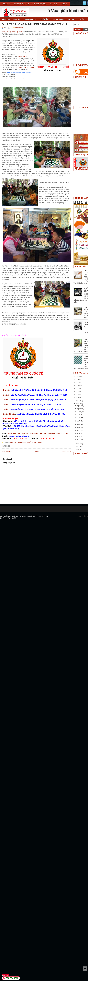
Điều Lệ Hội (6, 4)
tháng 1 (78, 439)
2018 (77, 397)
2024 (77, 379)
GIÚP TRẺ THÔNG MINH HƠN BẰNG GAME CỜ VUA (34, 24)
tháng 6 (78, 424)
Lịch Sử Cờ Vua (60, 18)
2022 (77, 385)
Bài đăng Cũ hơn (66, 451)
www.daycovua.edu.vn (14, 72)
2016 (77, 404)
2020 (77, 391)
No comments (19, 28)
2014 (77, 447)
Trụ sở (6, 390)
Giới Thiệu (18, 18)
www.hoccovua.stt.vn (58, 433)
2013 (77, 450)
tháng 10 (78, 412)
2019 (77, 394)
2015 (77, 444)
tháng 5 (78, 427)
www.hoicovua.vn (27, 72)
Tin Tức (83, 18)
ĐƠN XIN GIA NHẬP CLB (39, 4)
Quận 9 (6, 409)
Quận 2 (6, 395)
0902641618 (11, 74)
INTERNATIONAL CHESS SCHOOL (23, 67)
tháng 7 (78, 421)
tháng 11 (78, 409)
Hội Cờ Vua (6, 19)
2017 (77, 401)
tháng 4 (78, 430)
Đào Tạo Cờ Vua (32, 18)
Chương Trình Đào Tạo (21, 4)
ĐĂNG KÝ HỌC (54, 4)
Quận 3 (6, 399)
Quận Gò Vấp (9, 414)
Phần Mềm (46, 18)
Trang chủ (37, 451)
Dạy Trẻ (72, 18)
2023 (77, 382)
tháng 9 (78, 415)
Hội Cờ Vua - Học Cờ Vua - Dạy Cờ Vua (23, 516)
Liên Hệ (64, 4)
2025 (77, 376)
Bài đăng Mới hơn (6, 451)
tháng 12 (78, 406)
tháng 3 (78, 433)
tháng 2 (78, 436)
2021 (77, 388)
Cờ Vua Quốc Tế (22, 56)
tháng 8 (78, 418)
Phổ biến (78, 29)
